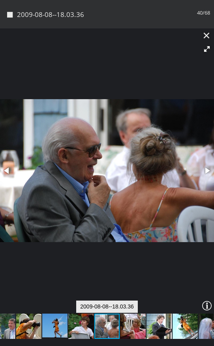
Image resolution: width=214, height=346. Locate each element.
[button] (207, 49)
